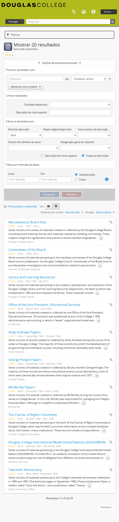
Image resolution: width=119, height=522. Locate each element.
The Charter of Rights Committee (32, 415)
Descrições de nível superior (59, 155)
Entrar (107, 11)
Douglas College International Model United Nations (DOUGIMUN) (56, 442)
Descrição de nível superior (31, 112)
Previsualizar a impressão (20, 206)
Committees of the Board (27, 250)
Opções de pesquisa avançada (59, 63)
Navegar (13, 21)
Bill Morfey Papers (21, 387)
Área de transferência (74, 12)
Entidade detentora (35, 104)
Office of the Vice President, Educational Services (44, 305)
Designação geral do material (77, 142)
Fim (43, 174)
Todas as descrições (95, 155)
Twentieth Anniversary (24, 470)
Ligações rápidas (93, 12)
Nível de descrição (18, 129)
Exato (80, 179)
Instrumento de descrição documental (94, 129)
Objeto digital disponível (57, 129)
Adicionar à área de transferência (111, 222)
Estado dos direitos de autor (24, 142)
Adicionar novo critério (26, 86)
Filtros (13, 35)
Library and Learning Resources (31, 277)
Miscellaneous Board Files (27, 222)
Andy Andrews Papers (24, 332)
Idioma (83, 12)
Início (11, 174)
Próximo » (106, 507)
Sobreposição (85, 174)
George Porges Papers (25, 360)
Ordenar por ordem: (52, 212)
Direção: (90, 212)
